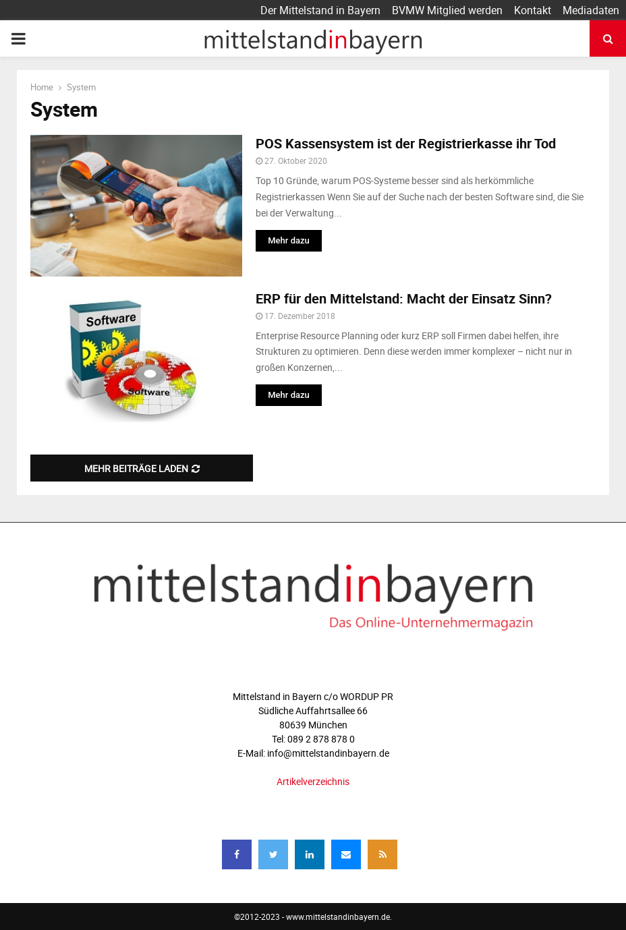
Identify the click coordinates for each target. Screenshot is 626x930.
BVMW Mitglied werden (447, 10)
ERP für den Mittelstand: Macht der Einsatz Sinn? (404, 298)
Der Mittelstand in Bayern (320, 10)
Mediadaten (591, 10)
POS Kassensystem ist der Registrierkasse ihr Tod (407, 143)
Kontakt (532, 10)
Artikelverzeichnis (313, 781)
